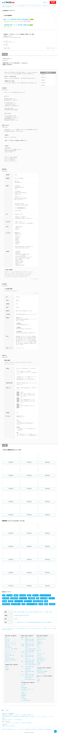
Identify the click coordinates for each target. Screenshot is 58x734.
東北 (22, 639)
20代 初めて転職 (44, 598)
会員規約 (4, 729)
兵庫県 (27, 663)
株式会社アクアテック (39, 5)
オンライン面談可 (26, 622)
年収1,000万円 (22, 595)
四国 (22, 671)
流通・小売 (39, 650)
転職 (3, 719)
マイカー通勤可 (24, 698)
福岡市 (30, 679)
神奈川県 (18, 615)
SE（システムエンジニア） (45, 595)
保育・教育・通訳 (8, 647)
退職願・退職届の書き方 (6, 716)
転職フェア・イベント (35, 716)
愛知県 (33, 656)
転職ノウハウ (28, 716)
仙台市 (27, 642)
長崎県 (33, 674)
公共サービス (8, 661)
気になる (11, 462)
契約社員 (7, 668)
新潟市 (27, 653)
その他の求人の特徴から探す (26, 700)
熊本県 (27, 676)
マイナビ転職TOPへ (6, 710)
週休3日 (29, 595)
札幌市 (27, 637)
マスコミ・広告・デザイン (41, 653)
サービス (38, 647)
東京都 (15, 615)
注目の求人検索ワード (19, 719)
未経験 (38, 680)
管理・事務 (7, 640)
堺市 (32, 664)
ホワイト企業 (9, 595)
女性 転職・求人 (23, 722)
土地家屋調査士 (32, 598)
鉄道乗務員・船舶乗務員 (38, 601)
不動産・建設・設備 (40, 658)
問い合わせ (22, 729)
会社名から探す (39, 669)
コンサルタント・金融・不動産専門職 (11, 648)
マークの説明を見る (35, 293)
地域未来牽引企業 (14, 598)
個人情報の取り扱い (10, 729)
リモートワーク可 (24, 690)
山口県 (30, 668)
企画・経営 (7, 639)
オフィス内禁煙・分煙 (18, 622)
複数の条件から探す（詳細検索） (42, 671)
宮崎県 (33, 676)
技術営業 (4, 601)
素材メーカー (39, 640)
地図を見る (19, 424)
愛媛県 (33, 671)
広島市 (30, 669)
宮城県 (33, 639)
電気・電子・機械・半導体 (10, 655)
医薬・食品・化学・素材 (9, 658)
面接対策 (23, 716)
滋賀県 (27, 661)
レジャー (38, 648)
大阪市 (30, 664)
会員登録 (53, 2)
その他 (38, 664)
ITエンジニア (8, 653)
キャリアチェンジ (23, 598)
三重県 (27, 658)
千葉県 (30, 645)
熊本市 (33, 679)
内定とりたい (35, 595)
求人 (6, 719)
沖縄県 (30, 677)
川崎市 (30, 650)
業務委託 (7, 669)
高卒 (38, 682)
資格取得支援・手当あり (40, 622)
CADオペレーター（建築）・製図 (30, 5)
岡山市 (27, 669)
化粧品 (46, 601)
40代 (4, 595)
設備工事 (16, 618)
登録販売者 (11, 601)
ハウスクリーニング (18, 601)
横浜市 (22, 615)
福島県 (33, 640)
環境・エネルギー (40, 661)
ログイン (47, 2)
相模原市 (33, 650)
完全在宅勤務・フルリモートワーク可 (27, 689)
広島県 (27, 668)
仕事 (19, 716)
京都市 (27, 664)
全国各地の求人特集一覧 (41, 672)
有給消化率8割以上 (25, 687)
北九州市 (27, 679)
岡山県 (33, 666)
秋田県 (27, 640)
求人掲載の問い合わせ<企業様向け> (30, 729)
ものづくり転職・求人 (15, 722)
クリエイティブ (8, 650)
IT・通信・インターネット (41, 637)
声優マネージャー (28, 601)
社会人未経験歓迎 (48, 622)
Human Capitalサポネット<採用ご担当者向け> (45, 729)
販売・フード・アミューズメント (11, 642)
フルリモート (51, 598)
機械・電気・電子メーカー (41, 639)
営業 (6, 637)
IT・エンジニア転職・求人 (7, 722)
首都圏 (23, 645)
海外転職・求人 (30, 722)
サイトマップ (16, 729)
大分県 (30, 676)
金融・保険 (39, 655)
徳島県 (27, 671)
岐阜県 (27, 656)
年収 (12, 716)
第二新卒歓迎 (24, 684)
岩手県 (30, 639)
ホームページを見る (20, 417)
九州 (22, 674)
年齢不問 (16, 595)
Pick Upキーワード (11, 719)
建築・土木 (13, 5)
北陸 (22, 655)
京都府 (30, 661)
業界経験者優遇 (32, 622)
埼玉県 (27, 645)
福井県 (33, 655)
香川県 (30, 671)
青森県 (27, 639)
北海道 (23, 637)
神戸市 (35, 664)
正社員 (7, 666)
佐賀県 (30, 674)
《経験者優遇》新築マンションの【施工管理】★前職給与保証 (16, 24)
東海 (22, 656)
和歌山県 (33, 663)
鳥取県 (27, 666)
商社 (38, 645)
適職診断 (15, 716)
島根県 (30, 666)
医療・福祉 (7, 645)
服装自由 (23, 697)
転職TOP (3, 5)
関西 (22, 661)
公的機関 (38, 663)
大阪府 (33, 661)
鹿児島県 (27, 677)
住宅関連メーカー (40, 642)
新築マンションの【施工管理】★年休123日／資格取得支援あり (17, 19)
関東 (38, 598)
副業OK (23, 692)
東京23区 (34, 648)
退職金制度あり (24, 695)
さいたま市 (27, 648)
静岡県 (30, 656)
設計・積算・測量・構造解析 (21, 5)
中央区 (25, 615)
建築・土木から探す (8, 5)
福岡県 (27, 674)
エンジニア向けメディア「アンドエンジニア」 (47, 716)
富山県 (27, 655)
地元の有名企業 (6, 598)
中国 (22, 666)
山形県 (30, 640)
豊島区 (27, 615)
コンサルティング (40, 656)
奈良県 (30, 663)
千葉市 (31, 648)
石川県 (30, 655)
